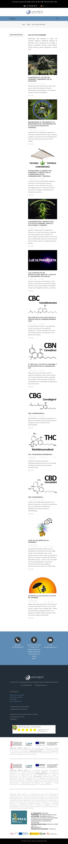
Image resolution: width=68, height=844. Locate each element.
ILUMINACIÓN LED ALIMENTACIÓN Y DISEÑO (24, 714)
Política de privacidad (17, 695)
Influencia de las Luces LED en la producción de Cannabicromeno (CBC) (42, 319)
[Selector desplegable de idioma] (43, 6)
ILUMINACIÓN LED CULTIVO (18, 709)
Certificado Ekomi (15, 701)
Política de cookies (16, 697)
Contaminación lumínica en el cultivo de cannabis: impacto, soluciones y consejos (41, 223)
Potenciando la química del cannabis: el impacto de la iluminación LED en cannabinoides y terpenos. (40, 173)
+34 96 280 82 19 (17, 647)
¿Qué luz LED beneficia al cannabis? (38, 541)
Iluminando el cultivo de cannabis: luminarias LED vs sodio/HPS (40, 79)
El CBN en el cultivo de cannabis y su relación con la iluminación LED (42, 366)
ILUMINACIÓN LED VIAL (17, 717)
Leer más (30, 95)
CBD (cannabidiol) (35, 497)
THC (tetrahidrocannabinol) (40, 454)
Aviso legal (13, 699)
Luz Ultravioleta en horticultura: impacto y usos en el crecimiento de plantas (42, 274)
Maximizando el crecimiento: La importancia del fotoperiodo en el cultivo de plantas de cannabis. (42, 125)
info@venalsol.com (50, 647)
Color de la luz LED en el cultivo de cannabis (42, 597)
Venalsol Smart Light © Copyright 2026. (34, 841)
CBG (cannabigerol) (36, 413)
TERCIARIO (13, 719)
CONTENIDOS (14, 691)
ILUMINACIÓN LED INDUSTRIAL (19, 706)
